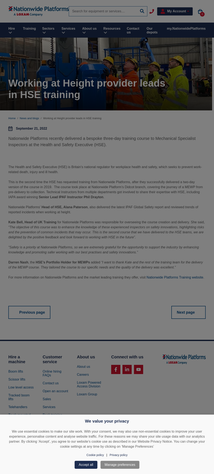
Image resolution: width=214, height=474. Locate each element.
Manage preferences (120, 464)
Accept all (86, 464)
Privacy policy (119, 455)
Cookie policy (95, 455)
